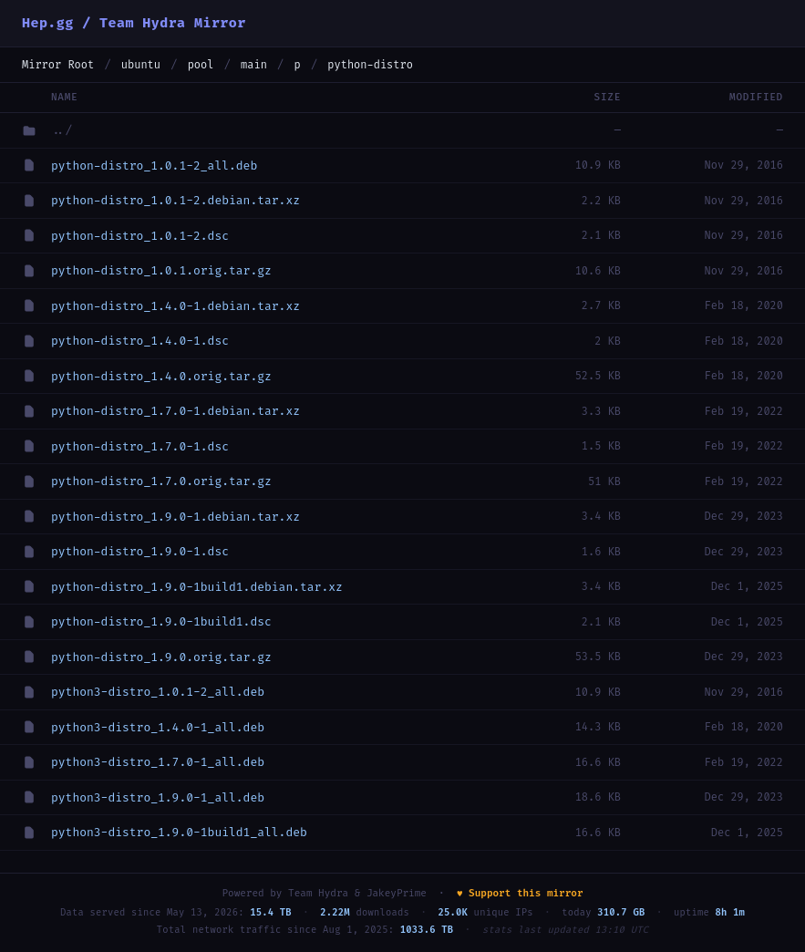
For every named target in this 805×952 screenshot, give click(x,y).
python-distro (370, 64)
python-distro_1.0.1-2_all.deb (154, 165)
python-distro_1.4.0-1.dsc (140, 340)
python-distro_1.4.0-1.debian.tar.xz (175, 306)
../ (61, 130)
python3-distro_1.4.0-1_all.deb (157, 727)
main (254, 64)
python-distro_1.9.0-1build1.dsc (161, 621)
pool (201, 64)
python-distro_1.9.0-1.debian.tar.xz (175, 516)
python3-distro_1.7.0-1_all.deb (157, 762)
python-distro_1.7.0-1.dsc (140, 446)
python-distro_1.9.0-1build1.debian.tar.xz (197, 587)
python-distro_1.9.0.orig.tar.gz (161, 657)
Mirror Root (58, 64)
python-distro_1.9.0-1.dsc (140, 551)
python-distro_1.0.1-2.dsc (140, 235)
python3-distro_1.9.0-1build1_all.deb (179, 832)
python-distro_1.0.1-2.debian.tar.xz (175, 200)
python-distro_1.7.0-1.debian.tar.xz (175, 411)
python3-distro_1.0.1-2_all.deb (157, 691)
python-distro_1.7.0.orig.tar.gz (161, 481)
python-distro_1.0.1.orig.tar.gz (161, 270)
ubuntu (140, 64)
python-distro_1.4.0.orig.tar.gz (161, 376)
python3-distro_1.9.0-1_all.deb (157, 797)
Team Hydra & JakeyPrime (357, 893)
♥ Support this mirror (520, 893)
